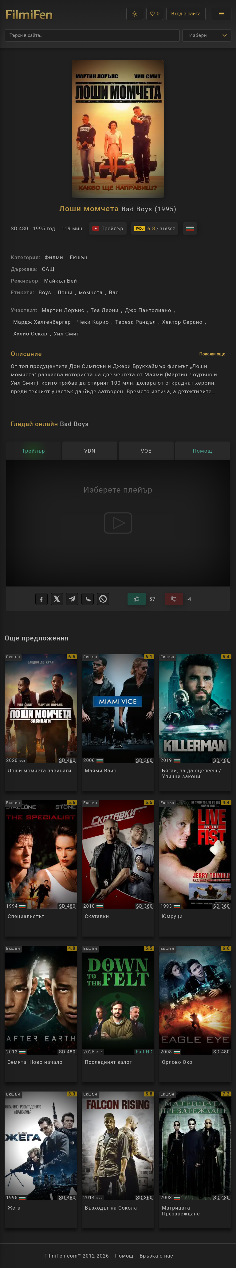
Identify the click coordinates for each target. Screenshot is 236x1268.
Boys (44, 292)
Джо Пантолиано (148, 310)
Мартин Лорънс (63, 310)
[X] (57, 599)
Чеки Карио (93, 322)
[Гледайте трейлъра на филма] (108, 228)
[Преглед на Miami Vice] (118, 722)
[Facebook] (41, 599)
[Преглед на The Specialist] (41, 868)
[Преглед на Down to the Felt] (118, 1014)
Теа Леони (105, 310)
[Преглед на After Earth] (41, 1014)
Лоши (65, 292)
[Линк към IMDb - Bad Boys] (155, 228)
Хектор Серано (182, 322)
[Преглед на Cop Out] (118, 868)
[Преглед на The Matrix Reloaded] (195, 1160)
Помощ (124, 1256)
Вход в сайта (186, 14)
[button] (134, 14)
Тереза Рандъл (135, 322)
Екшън (79, 257)
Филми (54, 257)
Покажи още (212, 353)
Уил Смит (67, 334)
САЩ (48, 269)
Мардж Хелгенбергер (42, 322)
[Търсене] (92, 35)
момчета (91, 292)
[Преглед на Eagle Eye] (195, 1014)
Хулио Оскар (30, 334)
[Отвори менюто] (221, 14)
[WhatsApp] (103, 599)
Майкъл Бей (60, 281)
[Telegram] (72, 599)
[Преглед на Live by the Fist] (195, 868)
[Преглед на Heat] (41, 1160)
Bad (114, 292)
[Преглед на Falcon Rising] (118, 1160)
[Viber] (87, 599)
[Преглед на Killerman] (195, 722)
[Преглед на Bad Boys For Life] (41, 722)
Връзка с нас (156, 1256)
